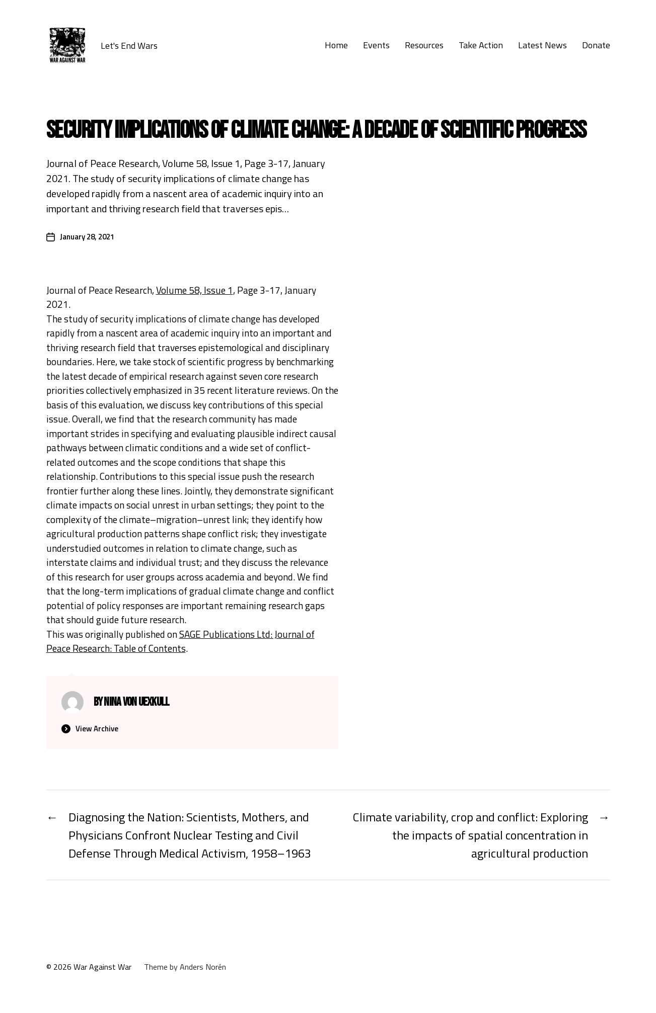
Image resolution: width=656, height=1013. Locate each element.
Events (376, 45)
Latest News (542, 45)
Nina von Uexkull (136, 702)
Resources (424, 45)
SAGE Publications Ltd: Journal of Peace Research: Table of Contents (180, 641)
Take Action (481, 45)
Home (336, 45)
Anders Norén (203, 967)
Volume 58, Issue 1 (194, 290)
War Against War (102, 967)
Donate (596, 45)
